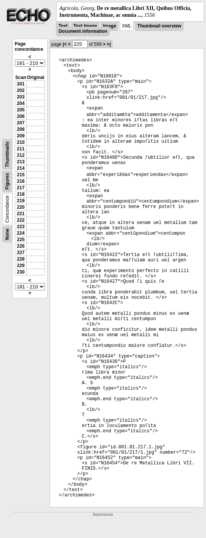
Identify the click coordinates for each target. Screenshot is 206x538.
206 (20, 116)
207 (20, 123)
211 (20, 148)
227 (20, 252)
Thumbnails (7, 154)
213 (20, 161)
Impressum (103, 514)
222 (20, 220)
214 (20, 168)
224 (20, 233)
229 (20, 265)
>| (109, 44)
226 (20, 246)
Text (63, 26)
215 (20, 174)
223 (20, 226)
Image (109, 26)
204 (20, 103)
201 (20, 84)
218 (20, 194)
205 (20, 110)
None (7, 234)
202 (20, 90)
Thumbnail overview (159, 26)
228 (20, 259)
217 (20, 187)
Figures (7, 181)
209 (20, 136)
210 (20, 142)
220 (20, 207)
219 (20, 200)
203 (20, 97)
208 (20, 129)
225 (20, 239)
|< (65, 44)
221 (20, 213)
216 (20, 181)
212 (20, 155)
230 (20, 272)
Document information (82, 31)
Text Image (85, 26)
